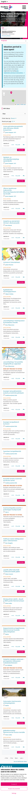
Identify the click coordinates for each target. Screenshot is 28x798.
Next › (16, 758)
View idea (21, 150)
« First (6, 758)
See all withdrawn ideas (20, 761)
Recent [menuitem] (13, 118)
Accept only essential (14, 789)
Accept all (14, 784)
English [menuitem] (3, 2)
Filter (14, 114)
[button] (11, 92)
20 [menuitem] (12, 121)
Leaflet (17, 104)
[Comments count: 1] (24, 337)
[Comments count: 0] (24, 144)
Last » (21, 758)
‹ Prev (11, 758)
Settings (14, 793)
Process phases (6, 36)
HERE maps (23, 104)
